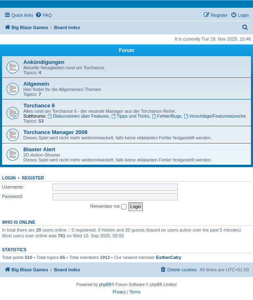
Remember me (108, 206)
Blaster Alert (39, 149)
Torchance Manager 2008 (55, 132)
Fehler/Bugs (166, 116)
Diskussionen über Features (78, 116)
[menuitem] (43, 15)
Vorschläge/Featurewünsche (215, 116)
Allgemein (36, 84)
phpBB (105, 284)
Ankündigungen (43, 62)
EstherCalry (168, 257)
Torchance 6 (39, 105)
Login (9, 177)
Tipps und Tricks (130, 116)
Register (33, 177)
